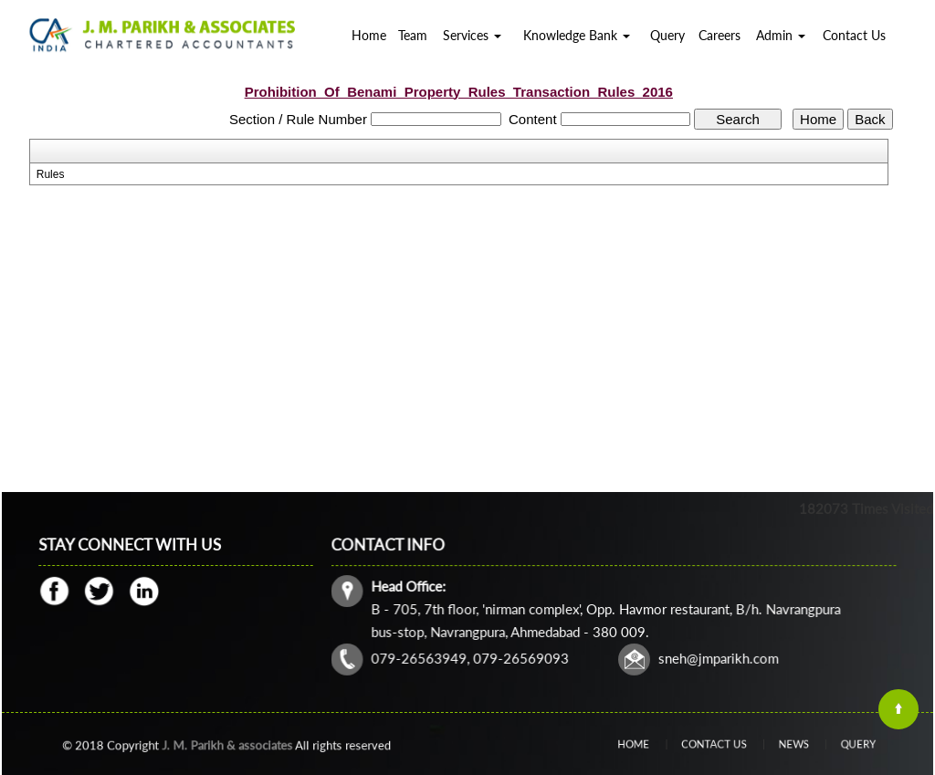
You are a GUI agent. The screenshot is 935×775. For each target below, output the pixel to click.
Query (667, 35)
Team (412, 35)
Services (472, 35)
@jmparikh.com (728, 656)
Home (369, 35)
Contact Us (854, 35)
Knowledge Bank (576, 35)
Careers (720, 35)
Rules (51, 174)
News (778, 743)
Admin (780, 35)
